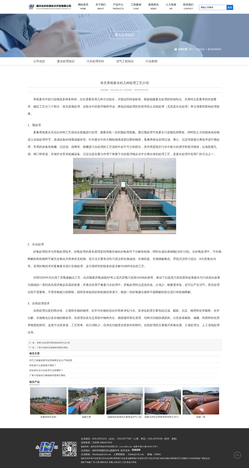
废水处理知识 (65, 61)
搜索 (230, 7)
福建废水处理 (158, 99)
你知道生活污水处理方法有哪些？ (46, 370)
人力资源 (171, 6)
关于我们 (100, 6)
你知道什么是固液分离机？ (42, 365)
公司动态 (39, 61)
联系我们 (188, 6)
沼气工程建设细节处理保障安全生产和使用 (50, 360)
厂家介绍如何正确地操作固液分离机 (52, 347)
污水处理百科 (95, 61)
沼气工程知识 (125, 61)
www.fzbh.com (116, 90)
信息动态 (200, 49)
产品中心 (118, 6)
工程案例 (136, 6)
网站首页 (83, 6)
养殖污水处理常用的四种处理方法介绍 (53, 343)
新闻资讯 (153, 6)
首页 (191, 49)
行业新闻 (151, 61)
